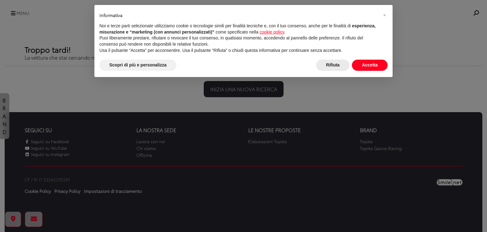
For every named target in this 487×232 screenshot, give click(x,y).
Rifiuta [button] (333, 64)
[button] (384, 15)
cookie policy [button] (272, 32)
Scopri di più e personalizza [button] (137, 64)
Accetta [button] (370, 64)
